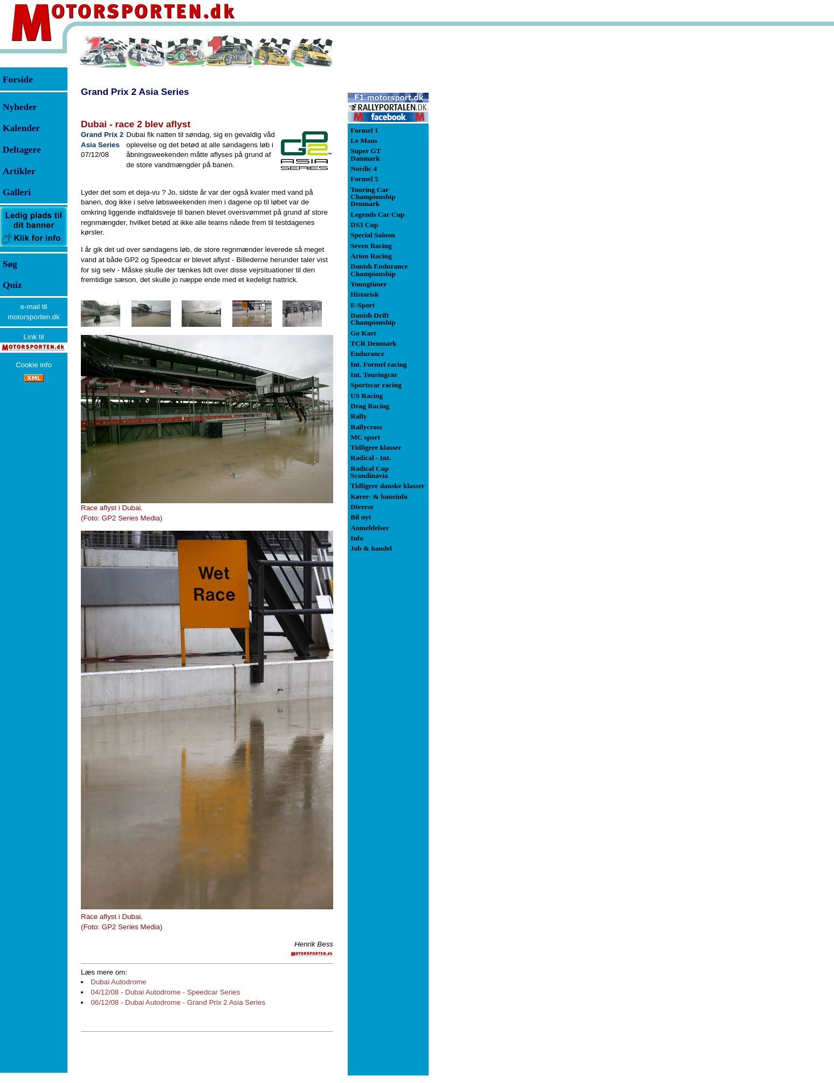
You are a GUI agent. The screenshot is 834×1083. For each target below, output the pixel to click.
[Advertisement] (485, 196)
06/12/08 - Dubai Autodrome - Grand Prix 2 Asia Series (178, 1002)
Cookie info (34, 365)
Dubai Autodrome (118, 982)
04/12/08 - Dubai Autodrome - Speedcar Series (165, 992)
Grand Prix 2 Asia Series (135, 91)
